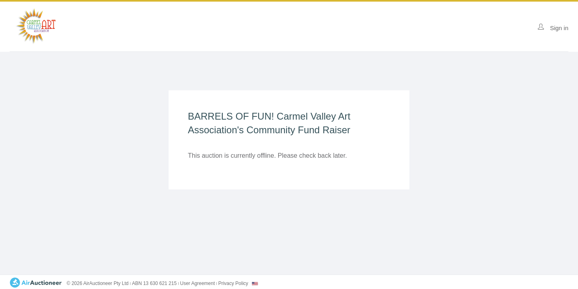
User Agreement (197, 283)
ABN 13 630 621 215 (154, 283)
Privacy (233, 283)
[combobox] (255, 283)
